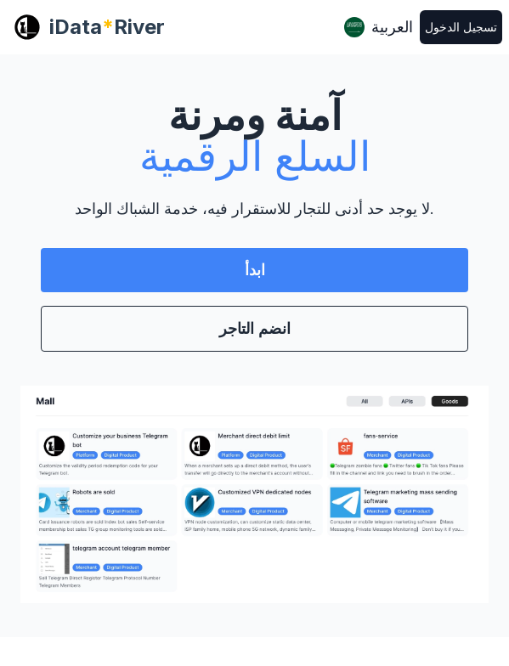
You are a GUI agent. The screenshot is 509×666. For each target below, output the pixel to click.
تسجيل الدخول (461, 27)
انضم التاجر (255, 328)
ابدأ (255, 270)
